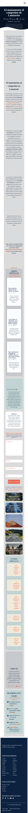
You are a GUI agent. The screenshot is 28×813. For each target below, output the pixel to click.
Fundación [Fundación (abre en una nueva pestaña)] (9, 108)
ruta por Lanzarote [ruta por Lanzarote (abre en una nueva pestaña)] (11, 58)
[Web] (14, 475)
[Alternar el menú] (24, 3)
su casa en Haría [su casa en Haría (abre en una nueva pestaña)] (17, 106)
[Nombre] (14, 461)
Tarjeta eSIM (12, 727)
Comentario (9, 441)
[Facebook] (11, 686)
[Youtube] (16, 686)
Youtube (8, 251)
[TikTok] (19, 686)
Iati (19, 715)
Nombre (8, 460)
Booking (13, 712)
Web (7, 475)
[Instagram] (9, 686)
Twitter (14, 249)
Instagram (18, 249)
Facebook (9, 249)
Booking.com (14, 267)
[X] (14, 686)
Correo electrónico (10, 468)
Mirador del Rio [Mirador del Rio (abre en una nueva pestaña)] (12, 103)
